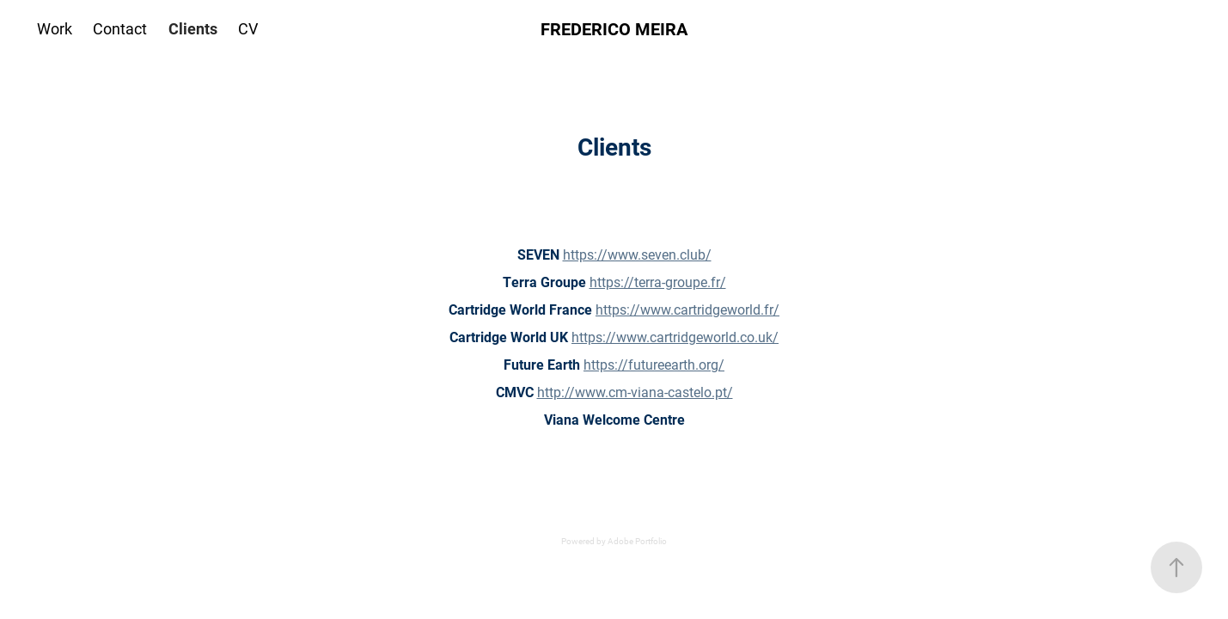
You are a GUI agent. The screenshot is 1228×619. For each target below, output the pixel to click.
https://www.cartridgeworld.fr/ (687, 309)
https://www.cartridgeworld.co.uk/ (675, 337)
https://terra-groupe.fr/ (658, 282)
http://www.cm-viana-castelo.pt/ (635, 392)
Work (54, 28)
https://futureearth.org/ (653, 364)
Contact (120, 28)
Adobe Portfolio (637, 541)
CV (248, 28)
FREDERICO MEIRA (614, 28)
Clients (192, 28)
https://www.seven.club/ (637, 254)
